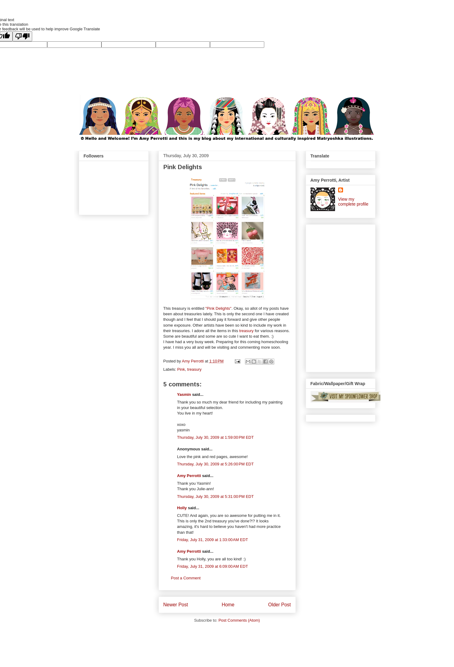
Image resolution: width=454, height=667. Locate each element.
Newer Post (175, 604)
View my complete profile (353, 202)
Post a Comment (186, 578)
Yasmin (184, 394)
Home (228, 604)
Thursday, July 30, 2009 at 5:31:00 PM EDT (215, 496)
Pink (181, 369)
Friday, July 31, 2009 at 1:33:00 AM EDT (212, 539)
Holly (182, 508)
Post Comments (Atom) (239, 620)
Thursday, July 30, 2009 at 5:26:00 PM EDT (215, 464)
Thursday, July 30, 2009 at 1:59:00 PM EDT (215, 437)
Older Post (279, 604)
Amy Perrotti (189, 475)
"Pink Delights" (218, 308)
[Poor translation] (22, 36)
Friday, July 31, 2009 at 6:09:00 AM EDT (212, 566)
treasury (246, 330)
